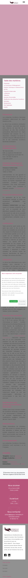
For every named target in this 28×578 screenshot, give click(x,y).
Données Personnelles (10, 97)
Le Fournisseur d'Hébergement (12, 85)
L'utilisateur (7, 93)
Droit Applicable (8, 105)
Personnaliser (22, 301)
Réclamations (7, 103)
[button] (23, 2)
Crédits (6, 107)
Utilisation (6, 95)
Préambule (6, 83)
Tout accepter (13, 301)
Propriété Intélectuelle (10, 91)
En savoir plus (22, 304)
